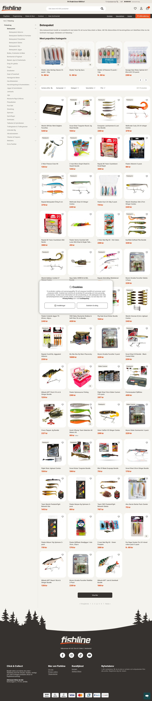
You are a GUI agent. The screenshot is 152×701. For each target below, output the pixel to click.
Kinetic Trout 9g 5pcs (76, 70)
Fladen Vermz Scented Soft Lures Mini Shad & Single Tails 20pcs (79, 241)
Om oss (50, 669)
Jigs (8, 95)
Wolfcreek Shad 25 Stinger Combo (78, 203)
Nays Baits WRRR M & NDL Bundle (78, 279)
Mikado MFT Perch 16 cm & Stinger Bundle (51, 393)
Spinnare (20, 112)
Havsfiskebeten (20, 81)
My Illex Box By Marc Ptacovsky (80, 354)
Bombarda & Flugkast (20, 56)
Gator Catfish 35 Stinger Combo (109, 430)
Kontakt (74, 669)
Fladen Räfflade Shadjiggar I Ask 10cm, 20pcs (80, 543)
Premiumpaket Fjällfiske (134, 392)
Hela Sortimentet (54, 16)
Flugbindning (17, 16)
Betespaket (20, 28)
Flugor (20, 67)
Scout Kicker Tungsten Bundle (79, 468)
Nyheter (110, 16)
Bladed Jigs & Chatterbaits (16, 60)
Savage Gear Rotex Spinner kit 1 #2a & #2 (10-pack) (137, 71)
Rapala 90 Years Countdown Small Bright (107, 165)
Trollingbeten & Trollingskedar (20, 126)
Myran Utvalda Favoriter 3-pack (109, 354)
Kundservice (112, 2)
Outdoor (41, 16)
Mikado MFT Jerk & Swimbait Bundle (108, 581)
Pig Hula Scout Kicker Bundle (108, 316)
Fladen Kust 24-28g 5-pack (107, 202)
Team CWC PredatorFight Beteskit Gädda (106, 505)
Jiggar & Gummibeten (20, 88)
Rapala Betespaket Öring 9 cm (52, 202)
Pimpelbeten (20, 102)
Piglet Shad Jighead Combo (51, 468)
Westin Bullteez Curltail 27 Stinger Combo (50, 279)
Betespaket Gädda (15, 42)
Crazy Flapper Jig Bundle (50, 430)
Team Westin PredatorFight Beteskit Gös (50, 505)
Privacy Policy (68, 298)
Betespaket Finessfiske (17, 39)
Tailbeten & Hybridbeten (15, 123)
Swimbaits (20, 119)
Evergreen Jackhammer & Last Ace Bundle (108, 127)
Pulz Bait (10, 105)
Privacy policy (53, 672)
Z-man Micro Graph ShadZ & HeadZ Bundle (79, 165)
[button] (134, 1)
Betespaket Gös (14, 46)
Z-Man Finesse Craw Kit (49, 164)
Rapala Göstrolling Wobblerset (108, 278)
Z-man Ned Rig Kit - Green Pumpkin (107, 543)
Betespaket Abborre (16, 32)
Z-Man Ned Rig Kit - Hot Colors (108, 240)
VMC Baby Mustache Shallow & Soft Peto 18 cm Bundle (80, 317)
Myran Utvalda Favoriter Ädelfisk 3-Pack (80, 581)
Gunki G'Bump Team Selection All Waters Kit (80, 431)
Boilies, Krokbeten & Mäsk (20, 53)
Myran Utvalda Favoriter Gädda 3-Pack (136, 279)
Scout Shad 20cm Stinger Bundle (137, 468)
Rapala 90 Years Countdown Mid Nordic (52, 241)
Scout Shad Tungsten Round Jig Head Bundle (80, 127)
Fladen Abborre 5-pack (134, 164)
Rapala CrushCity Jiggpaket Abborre (51, 355)
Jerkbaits (10, 91)
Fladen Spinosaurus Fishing (79, 392)
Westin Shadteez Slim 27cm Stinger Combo (135, 203)
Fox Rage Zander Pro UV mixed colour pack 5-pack (136, 543)
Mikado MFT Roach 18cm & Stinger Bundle (50, 581)
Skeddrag (10, 109)
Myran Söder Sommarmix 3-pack (137, 430)
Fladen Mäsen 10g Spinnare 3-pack (52, 543)
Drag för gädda (12, 63)
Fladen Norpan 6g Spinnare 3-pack (79, 505)
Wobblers (20, 140)
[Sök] (76, 8)
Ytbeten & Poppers (13, 137)
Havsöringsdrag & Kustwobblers (20, 84)
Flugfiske (6, 16)
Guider (130, 16)
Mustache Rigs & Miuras (15, 98)
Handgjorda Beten (20, 77)
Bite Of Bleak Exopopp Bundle (108, 468)
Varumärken (120, 16)
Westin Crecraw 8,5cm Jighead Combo (137, 317)
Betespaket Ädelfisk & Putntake (20, 35)
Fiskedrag (11, 21)
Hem (4, 21)
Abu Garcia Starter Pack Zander (137, 504)
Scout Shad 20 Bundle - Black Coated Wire (136, 355)
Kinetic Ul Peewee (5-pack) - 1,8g (108, 71)
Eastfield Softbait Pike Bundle (136, 240)
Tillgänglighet (52, 674)
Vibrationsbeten (12, 133)
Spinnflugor (11, 116)
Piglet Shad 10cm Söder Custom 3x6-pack (109, 393)
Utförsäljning (143, 16)
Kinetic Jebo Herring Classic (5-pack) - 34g (52, 71)
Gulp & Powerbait (13, 74)
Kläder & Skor (30, 16)
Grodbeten (10, 70)
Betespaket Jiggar (15, 49)
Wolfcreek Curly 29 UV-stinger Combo (136, 127)
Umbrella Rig (11, 130)
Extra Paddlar (11, 144)
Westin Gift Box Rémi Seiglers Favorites (51, 127)
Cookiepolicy (84, 298)
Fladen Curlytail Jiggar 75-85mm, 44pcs (50, 317)
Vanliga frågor (76, 671)
